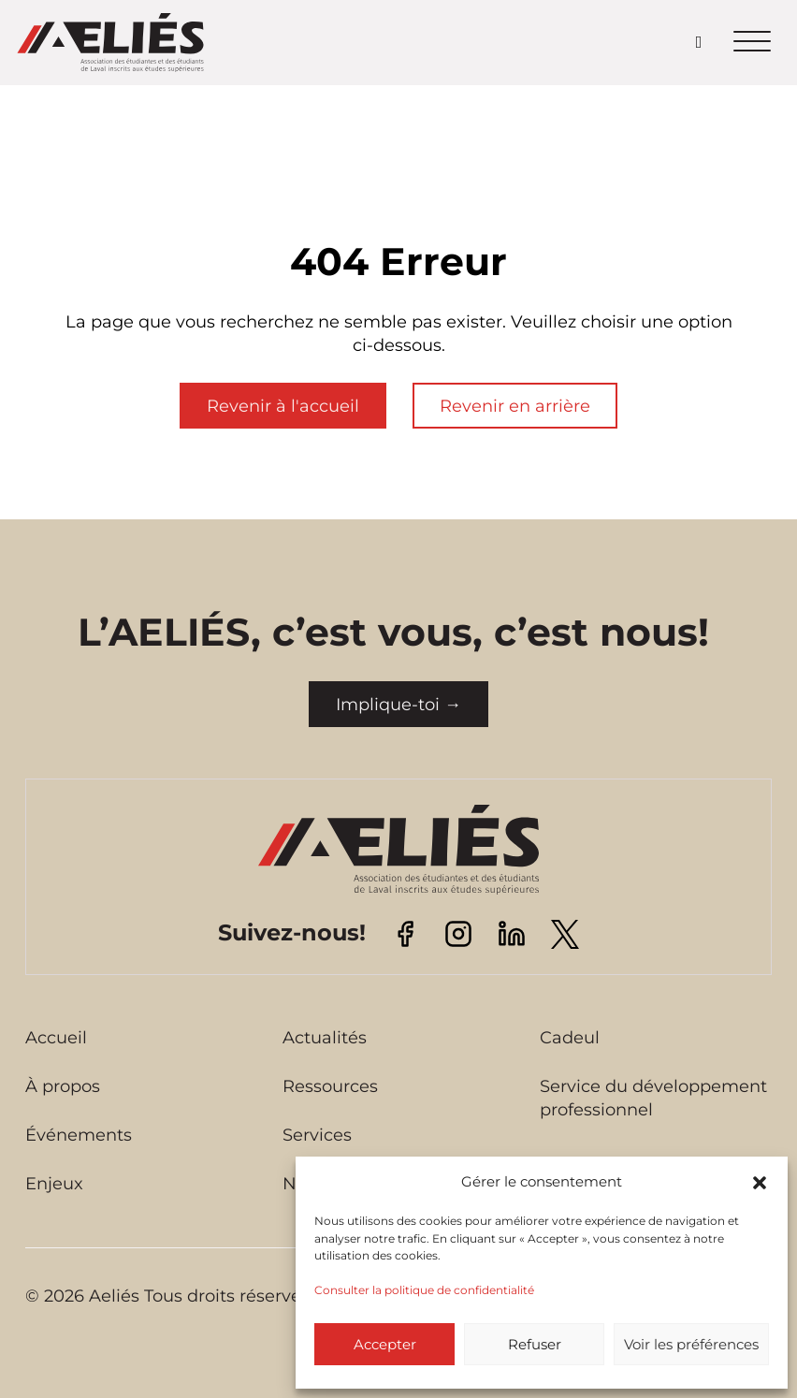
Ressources (330, 1086)
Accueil (56, 1037)
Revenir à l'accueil (283, 406)
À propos (62, 1086)
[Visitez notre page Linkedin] (512, 933)
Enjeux (54, 1183)
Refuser (534, 1344)
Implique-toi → (398, 704)
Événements (78, 1135)
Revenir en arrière (515, 406)
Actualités (325, 1037)
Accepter (385, 1344)
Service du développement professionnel (653, 1098)
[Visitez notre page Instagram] (458, 933)
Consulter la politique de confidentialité (424, 1290)
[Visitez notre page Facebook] (405, 933)
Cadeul (570, 1037)
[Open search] (699, 42)
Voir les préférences (691, 1344)
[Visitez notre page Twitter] (565, 933)
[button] (759, 1182)
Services (317, 1135)
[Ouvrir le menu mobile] (752, 42)
